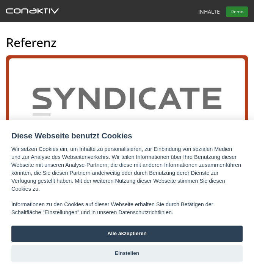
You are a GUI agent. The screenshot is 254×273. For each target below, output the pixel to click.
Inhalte (209, 11)
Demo (236, 11)
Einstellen (127, 253)
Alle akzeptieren (127, 233)
